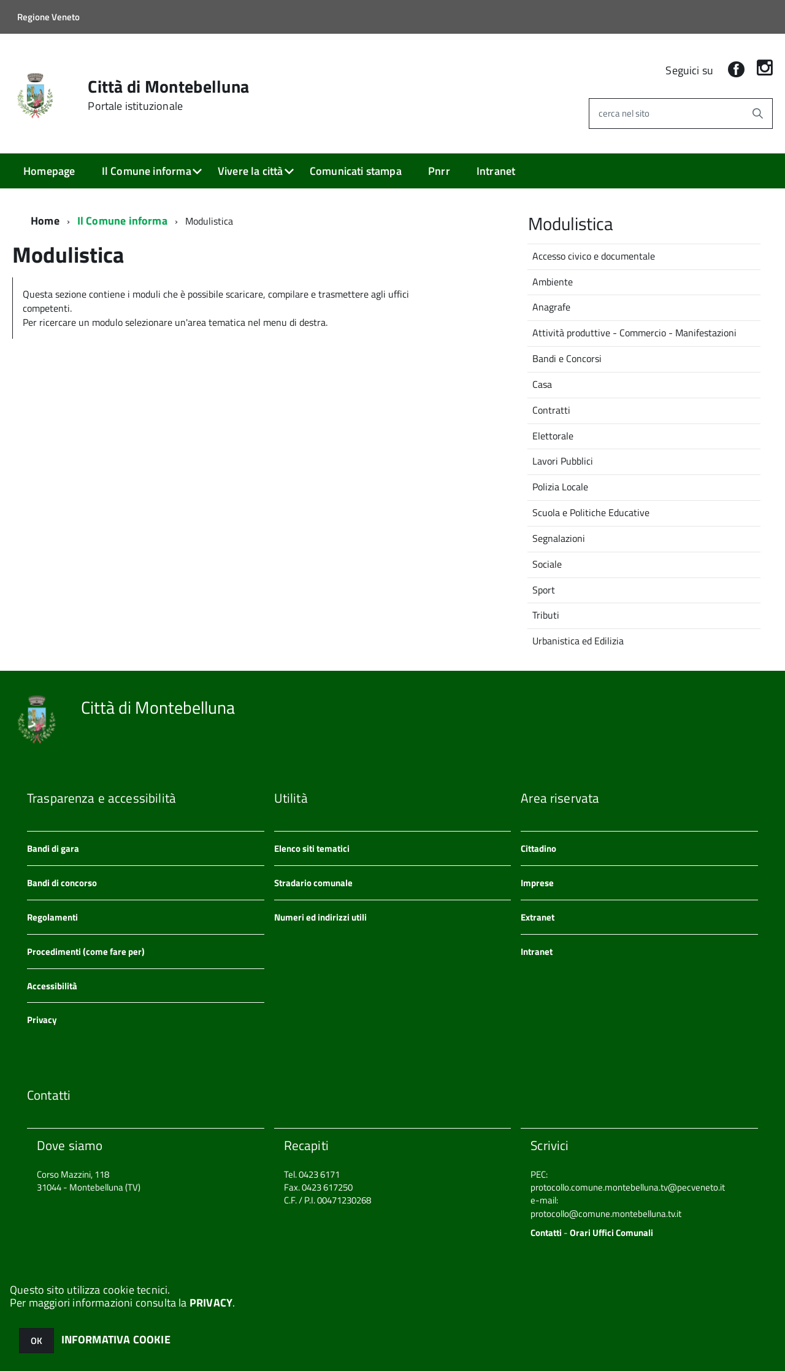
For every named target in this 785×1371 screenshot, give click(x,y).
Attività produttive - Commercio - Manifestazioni (634, 332)
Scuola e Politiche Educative (590, 511)
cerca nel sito (624, 113)
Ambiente (552, 281)
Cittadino (538, 848)
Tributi (545, 614)
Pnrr (439, 171)
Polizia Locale (560, 486)
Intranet (496, 171)
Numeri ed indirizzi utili (320, 916)
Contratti (551, 409)
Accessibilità (52, 985)
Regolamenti (52, 916)
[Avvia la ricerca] (757, 113)
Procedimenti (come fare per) (86, 951)
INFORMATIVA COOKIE (115, 1339)
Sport (543, 589)
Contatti (546, 1232)
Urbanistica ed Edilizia (578, 640)
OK (36, 1341)
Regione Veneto (48, 17)
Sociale (547, 563)
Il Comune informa (146, 171)
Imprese (537, 882)
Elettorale (552, 435)
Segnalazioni (558, 537)
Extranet (537, 916)
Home (45, 220)
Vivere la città (250, 171)
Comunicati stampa (356, 171)
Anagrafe (551, 306)
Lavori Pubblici (562, 460)
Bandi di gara (53, 848)
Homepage (49, 171)
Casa (542, 383)
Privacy (42, 1019)
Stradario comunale (313, 882)
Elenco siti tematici (312, 848)
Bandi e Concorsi (567, 357)
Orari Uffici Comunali (611, 1232)
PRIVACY (211, 1302)
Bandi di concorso (62, 882)
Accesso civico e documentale (593, 255)
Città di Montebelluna (168, 95)
